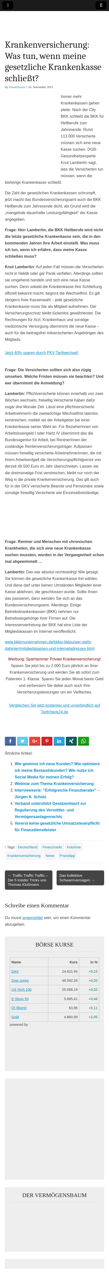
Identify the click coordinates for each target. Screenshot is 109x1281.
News (50, 856)
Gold (15, 1017)
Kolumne (74, 847)
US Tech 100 (21, 990)
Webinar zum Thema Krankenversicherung (54, 784)
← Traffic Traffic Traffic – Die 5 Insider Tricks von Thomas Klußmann (28, 879)
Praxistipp (67, 856)
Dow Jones (20, 980)
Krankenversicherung (23, 856)
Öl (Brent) (19, 1008)
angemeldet (32, 918)
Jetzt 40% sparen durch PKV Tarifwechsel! (41, 353)
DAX (15, 971)
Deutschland (27, 847)
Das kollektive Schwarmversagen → (77, 877)
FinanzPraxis (17, 87)
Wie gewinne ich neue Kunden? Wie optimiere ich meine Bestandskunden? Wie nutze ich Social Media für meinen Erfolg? (57, 770)
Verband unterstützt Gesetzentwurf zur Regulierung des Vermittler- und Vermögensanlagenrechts (50, 810)
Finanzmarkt (52, 847)
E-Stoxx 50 (20, 999)
